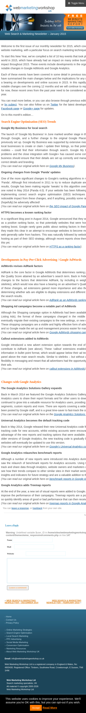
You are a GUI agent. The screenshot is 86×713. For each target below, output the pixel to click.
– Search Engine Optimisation (18, 633)
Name (10, 540)
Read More (50, 707)
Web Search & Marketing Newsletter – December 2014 (21, 601)
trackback (37, 508)
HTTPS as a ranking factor (65, 246)
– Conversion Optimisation (17, 645)
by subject (11, 104)
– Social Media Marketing (16, 642)
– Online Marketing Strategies (18, 630)
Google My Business (61, 166)
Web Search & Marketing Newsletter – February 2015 (63, 601)
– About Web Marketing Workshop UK (22, 651)
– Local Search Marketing (16, 636)
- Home (8, 616)
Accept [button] (36, 707)
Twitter (54, 104)
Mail (9, 546)
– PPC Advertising (13, 639)
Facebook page (10, 108)
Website (10, 553)
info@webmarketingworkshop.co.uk (27, 658)
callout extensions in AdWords (67, 368)
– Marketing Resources (15, 648)
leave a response (20, 508)
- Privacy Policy (12, 623)
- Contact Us (10, 620)
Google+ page (31, 108)
